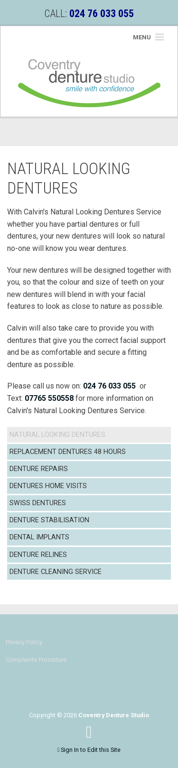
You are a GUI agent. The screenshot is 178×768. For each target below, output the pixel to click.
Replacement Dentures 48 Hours (67, 452)
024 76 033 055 (109, 385)
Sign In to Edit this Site (89, 749)
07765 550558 (49, 398)
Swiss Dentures (37, 503)
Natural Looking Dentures (57, 435)
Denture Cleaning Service (55, 572)
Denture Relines (38, 555)
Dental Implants (39, 537)
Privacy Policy (24, 642)
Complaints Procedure (36, 659)
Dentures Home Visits (48, 486)
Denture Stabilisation (49, 520)
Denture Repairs (38, 469)
